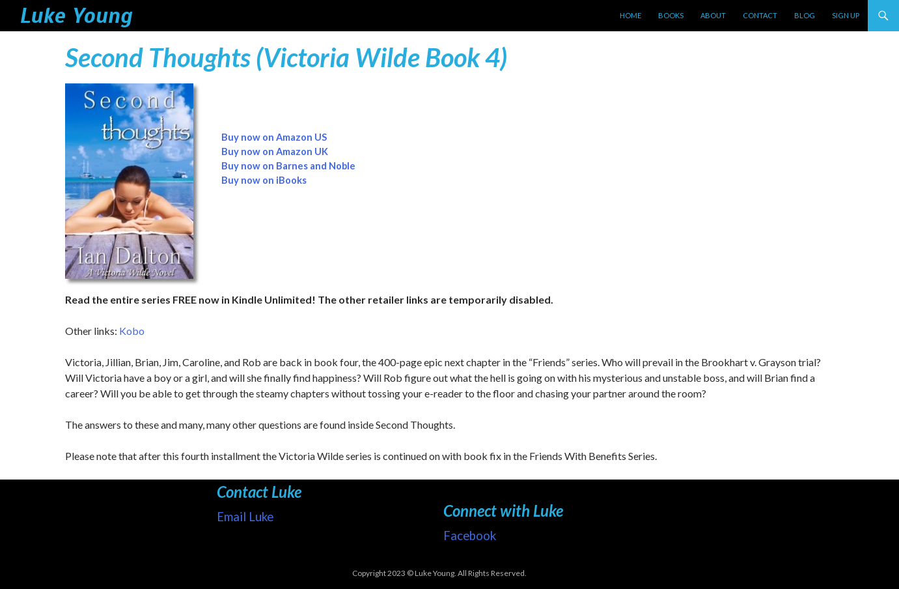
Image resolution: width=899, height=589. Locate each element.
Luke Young (76, 15)
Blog (804, 15)
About (713, 15)
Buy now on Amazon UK (274, 151)
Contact (760, 15)
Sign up (845, 15)
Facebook (469, 535)
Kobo (132, 330)
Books (671, 15)
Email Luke (245, 517)
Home (630, 15)
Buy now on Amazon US (274, 137)
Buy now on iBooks (264, 180)
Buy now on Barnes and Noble (288, 165)
